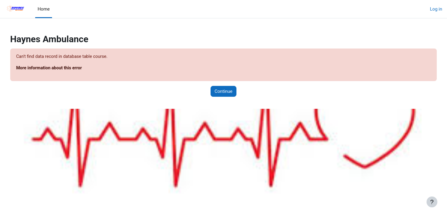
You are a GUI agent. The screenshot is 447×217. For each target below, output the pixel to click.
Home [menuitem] (44, 9)
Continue (223, 91)
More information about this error (61, 68)
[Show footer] (432, 202)
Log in (436, 9)
